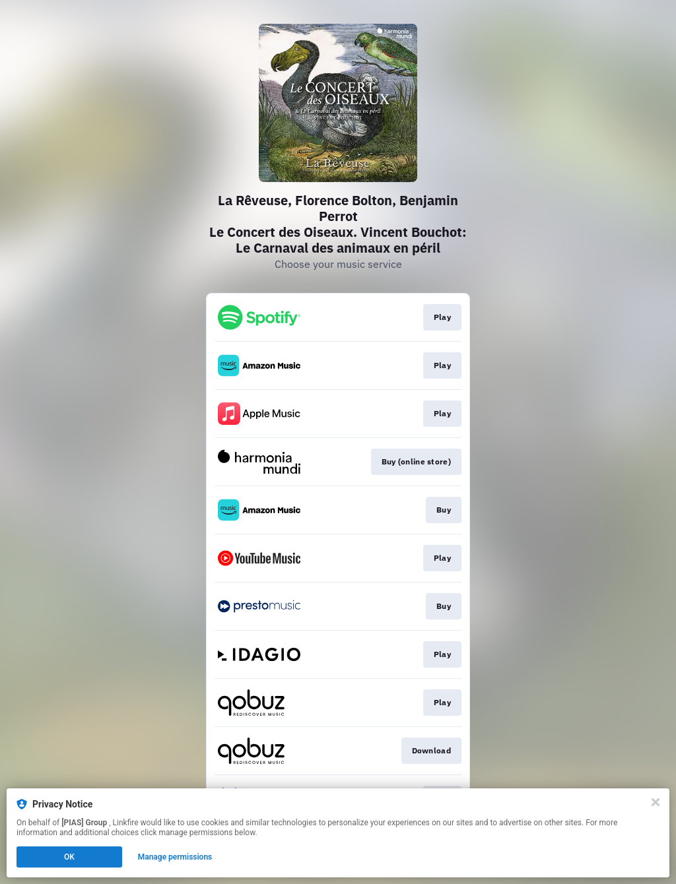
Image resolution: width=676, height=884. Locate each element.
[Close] (655, 802)
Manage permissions (175, 857)
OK (69, 857)
